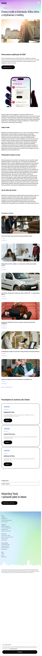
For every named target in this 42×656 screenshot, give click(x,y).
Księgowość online (4, 529)
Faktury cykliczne (4, 538)
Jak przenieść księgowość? (6, 527)
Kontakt (2, 553)
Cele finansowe (4, 549)
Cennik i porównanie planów (6, 520)
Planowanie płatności (5, 547)
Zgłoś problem (3, 556)
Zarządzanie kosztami (5, 546)
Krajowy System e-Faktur (5, 535)
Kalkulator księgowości (5, 526)
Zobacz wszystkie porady (7, 387)
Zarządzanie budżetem (5, 544)
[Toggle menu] (38, 2)
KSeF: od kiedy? (4, 540)
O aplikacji (3, 517)
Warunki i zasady (4, 521)
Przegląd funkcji (4, 518)
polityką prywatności (13, 649)
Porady (2, 555)
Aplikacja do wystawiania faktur (7, 536)
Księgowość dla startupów (6, 530)
